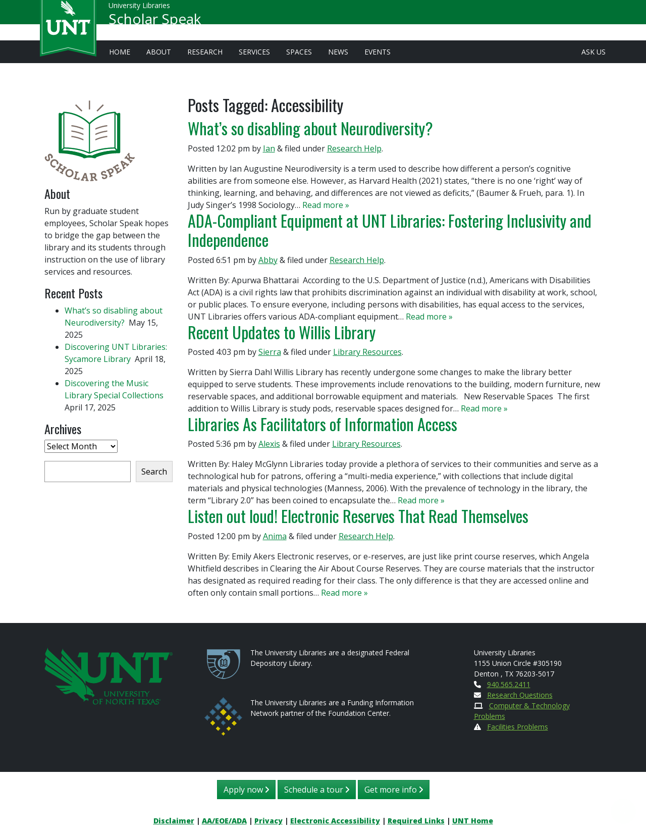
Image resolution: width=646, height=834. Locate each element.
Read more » (325, 205)
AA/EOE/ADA (224, 820)
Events (377, 52)
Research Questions (520, 695)
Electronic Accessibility (335, 820)
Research (205, 52)
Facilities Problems (517, 727)
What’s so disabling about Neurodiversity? (312, 128)
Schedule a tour (316, 789)
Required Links (416, 820)
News (338, 52)
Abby (268, 260)
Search (154, 471)
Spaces (299, 52)
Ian (269, 148)
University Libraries (139, 10)
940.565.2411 (508, 684)
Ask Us (593, 52)
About (158, 52)
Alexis (269, 443)
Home (119, 52)
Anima (275, 536)
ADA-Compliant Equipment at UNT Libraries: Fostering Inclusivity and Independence (389, 230)
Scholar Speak (155, 23)
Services (254, 52)
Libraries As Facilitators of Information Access (322, 424)
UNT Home (472, 820)
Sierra (269, 351)
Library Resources (367, 351)
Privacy (268, 820)
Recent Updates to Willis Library (281, 332)
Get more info (393, 789)
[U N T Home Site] (108, 675)
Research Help (354, 148)
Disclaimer (173, 820)
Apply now (246, 789)
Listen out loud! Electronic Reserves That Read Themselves (358, 516)
